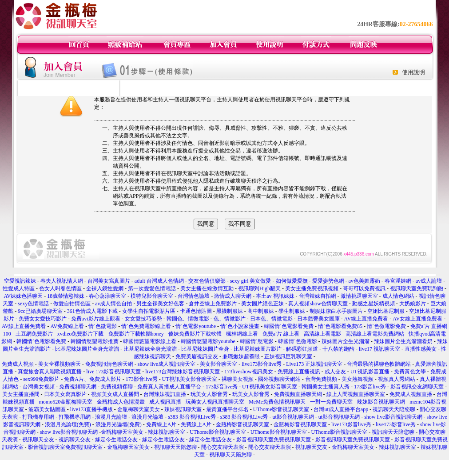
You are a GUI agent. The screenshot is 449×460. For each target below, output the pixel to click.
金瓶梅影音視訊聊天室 (242, 424)
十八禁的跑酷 (338, 349)
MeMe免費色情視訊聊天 (277, 402)
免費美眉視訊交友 (196, 356)
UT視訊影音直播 (369, 371)
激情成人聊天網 (232, 296)
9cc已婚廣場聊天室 (40, 311)
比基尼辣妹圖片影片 (258, 349)
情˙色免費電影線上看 (146, 326)
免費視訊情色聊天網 (109, 364)
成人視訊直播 (165, 402)
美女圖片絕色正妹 (262, 303)
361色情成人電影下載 (92, 311)
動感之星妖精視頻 (373, 303)
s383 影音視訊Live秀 (192, 417)
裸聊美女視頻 (238, 379)
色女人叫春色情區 (60, 288)
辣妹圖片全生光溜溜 (346, 341)
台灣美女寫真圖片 (108, 281)
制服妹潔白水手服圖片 (336, 311)
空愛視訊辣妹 (20, 281)
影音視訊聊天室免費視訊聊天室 (273, 439)
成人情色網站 (398, 296)
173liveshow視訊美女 (248, 371)
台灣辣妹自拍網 (317, 296)
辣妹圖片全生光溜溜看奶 (403, 341)
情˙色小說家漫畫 (239, 326)
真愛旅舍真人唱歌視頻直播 (50, 371)
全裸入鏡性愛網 (104, 288)
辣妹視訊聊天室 (183, 409)
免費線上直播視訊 (299, 371)
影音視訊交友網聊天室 (417, 387)
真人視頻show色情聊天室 (317, 303)
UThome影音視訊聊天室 (281, 409)
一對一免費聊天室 (331, 402)
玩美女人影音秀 (209, 394)
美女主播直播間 (21, 394)
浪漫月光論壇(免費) (68, 424)
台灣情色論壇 (194, 296)
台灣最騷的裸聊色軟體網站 (379, 364)
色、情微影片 (230, 319)
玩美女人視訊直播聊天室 (215, 402)
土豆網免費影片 (34, 334)
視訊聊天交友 (38, 439)
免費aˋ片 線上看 (280, 334)
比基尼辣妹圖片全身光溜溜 (87, 349)
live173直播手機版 (91, 409)
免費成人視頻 (18, 364)
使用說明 (413, 72)
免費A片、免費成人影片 (92, 379)
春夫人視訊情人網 (61, 281)
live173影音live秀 (262, 364)
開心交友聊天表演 (222, 447)
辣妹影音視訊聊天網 (381, 402)
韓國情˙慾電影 (257, 341)
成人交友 (335, 371)
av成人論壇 (429, 281)
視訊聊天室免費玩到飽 (416, 288)
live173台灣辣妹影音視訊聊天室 (182, 371)
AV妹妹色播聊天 (23, 296)
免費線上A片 (161, 424)
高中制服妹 (260, 311)
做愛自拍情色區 (72, 303)
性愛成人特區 (19, 288)
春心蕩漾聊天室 (107, 296)
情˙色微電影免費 (386, 326)
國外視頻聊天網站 (279, 379)
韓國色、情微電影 (188, 319)
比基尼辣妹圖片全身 (205, 349)
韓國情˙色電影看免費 (289, 326)
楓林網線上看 (242, 334)
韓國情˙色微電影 (297, 341)
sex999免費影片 (41, 379)
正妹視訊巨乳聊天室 (288, 356)
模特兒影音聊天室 (152, 296)
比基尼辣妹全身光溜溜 (150, 349)
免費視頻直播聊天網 (298, 394)
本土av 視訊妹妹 (275, 296)
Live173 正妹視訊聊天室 (314, 364)
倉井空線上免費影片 (213, 303)
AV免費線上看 (67, 326)
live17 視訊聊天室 (379, 349)
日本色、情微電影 (271, 319)
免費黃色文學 (410, 371)
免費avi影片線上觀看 (95, 319)
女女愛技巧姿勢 (143, 319)
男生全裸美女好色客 (160, 303)
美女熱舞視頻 (358, 379)
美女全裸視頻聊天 (59, 364)
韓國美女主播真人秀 (326, 387)
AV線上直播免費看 (366, 319)
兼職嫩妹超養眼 (241, 356)
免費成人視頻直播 (410, 394)
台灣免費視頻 (321, 379)
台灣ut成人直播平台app (341, 409)
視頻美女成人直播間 (115, 394)
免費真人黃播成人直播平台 (169, 387)
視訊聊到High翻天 (259, 288)
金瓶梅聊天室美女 (138, 409)
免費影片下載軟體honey (136, 334)
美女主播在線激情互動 (207, 288)
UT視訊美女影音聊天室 (189, 379)
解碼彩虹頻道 (302, 349)
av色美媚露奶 (364, 281)
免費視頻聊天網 (77, 387)
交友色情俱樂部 (207, 281)
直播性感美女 (421, 349)
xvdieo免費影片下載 (80, 334)
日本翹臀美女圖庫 (318, 319)
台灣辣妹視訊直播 (164, 394)
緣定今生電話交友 (116, 439)
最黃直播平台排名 (227, 409)
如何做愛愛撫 (292, 281)
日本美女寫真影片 (65, 394)
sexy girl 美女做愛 (250, 281)
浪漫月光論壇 (111, 417)
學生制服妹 (291, 311)
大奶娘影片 (412, 303)
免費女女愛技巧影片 (43, 319)
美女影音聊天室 (218, 364)
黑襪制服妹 (229, 311)
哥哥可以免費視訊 (364, 288)
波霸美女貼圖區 (47, 409)
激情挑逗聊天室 (359, 296)
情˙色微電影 (102, 326)
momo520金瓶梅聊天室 (66, 402)
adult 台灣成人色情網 (159, 281)
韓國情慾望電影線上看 (149, 341)
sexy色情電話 (33, 303)
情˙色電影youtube (195, 326)
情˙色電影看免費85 (340, 326)
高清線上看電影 (322, 334)
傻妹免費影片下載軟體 (195, 334)
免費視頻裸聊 (117, 387)
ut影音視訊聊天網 (293, 417)
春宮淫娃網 (398, 281)
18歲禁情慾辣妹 (65, 296)
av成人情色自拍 (113, 303)
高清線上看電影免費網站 (375, 334)
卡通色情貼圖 (196, 311)
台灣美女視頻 (39, 387)
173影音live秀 (142, 379)
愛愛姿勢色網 (328, 281)
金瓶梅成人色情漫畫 (121, 402)
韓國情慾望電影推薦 (95, 341)
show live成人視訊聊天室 (166, 364)
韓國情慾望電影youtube (208, 341)
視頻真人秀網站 (396, 379)
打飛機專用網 (38, 417)
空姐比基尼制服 (386, 311)
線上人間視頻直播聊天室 (355, 394)
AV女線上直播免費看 (417, 319)
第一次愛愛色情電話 (152, 288)
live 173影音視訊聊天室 (113, 371)
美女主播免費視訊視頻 (311, 288)
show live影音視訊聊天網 (393, 417)
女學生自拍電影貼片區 (148, 311)
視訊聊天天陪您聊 (394, 409)
